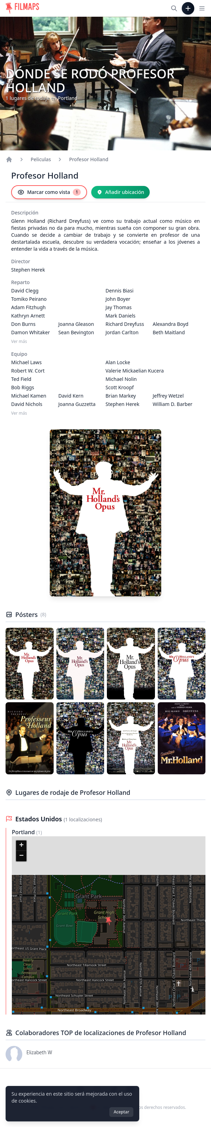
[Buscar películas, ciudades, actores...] (174, 8)
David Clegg (25, 290)
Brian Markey (121, 395)
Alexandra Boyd (171, 324)
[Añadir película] (188, 8)
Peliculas (41, 159)
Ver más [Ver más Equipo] (19, 413)
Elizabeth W (39, 1052)
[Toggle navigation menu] (202, 8)
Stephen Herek (28, 269)
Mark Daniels (120, 315)
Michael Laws (26, 362)
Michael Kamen (28, 395)
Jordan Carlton (122, 332)
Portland (24, 832)
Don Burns (23, 324)
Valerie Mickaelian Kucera (135, 370)
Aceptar (121, 1112)
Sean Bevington (76, 332)
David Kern (71, 395)
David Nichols (26, 404)
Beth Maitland (169, 332)
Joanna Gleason (76, 324)
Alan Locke (118, 362)
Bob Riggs (22, 387)
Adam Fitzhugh (28, 307)
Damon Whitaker (30, 332)
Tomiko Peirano (29, 299)
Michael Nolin (121, 379)
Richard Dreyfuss (125, 324)
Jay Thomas (119, 307)
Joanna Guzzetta (77, 404)
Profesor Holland (88, 159)
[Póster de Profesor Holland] (30, 663)
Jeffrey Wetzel (168, 395)
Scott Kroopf (120, 387)
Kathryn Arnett (28, 315)
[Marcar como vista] (49, 192)
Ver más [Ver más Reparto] (19, 341)
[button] (109, 921)
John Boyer (118, 299)
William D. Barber (173, 404)
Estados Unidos (39, 819)
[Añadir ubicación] (120, 192)
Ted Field (21, 379)
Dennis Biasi (119, 290)
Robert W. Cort (28, 370)
